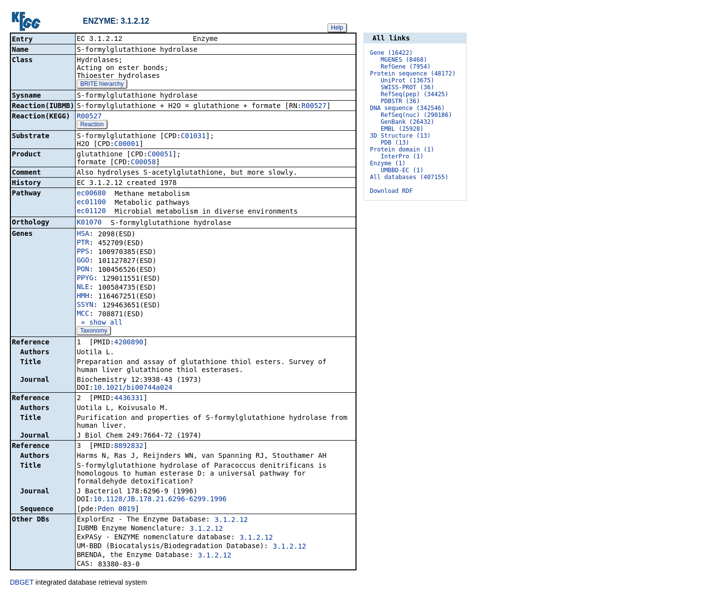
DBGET (22, 583)
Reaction (91, 125)
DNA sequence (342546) (407, 108)
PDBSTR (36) (400, 101)
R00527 (314, 107)
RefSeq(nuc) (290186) (416, 115)
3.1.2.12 (231, 520)
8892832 (128, 446)
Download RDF (391, 190)
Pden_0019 (116, 510)
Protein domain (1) (402, 149)
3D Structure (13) (400, 135)
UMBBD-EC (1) (402, 170)
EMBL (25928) (402, 128)
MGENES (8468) (404, 59)
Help (337, 27)
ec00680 (91, 194)
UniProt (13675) (407, 80)
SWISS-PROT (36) (407, 87)
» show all (99, 323)
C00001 (126, 145)
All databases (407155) (409, 177)
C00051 (160, 155)
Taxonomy (93, 331)
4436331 (128, 399)
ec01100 (91, 203)
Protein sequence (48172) (412, 73)
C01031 (193, 137)
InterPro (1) (402, 156)
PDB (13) (395, 142)
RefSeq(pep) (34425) (414, 94)
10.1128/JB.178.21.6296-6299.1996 (160, 500)
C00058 (143, 163)
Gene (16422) (391, 52)
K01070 (89, 223)
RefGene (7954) (406, 66)
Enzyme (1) (387, 163)
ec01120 (91, 212)
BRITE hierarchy (101, 84)
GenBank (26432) (407, 121)
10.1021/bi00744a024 (132, 388)
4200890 (128, 343)
